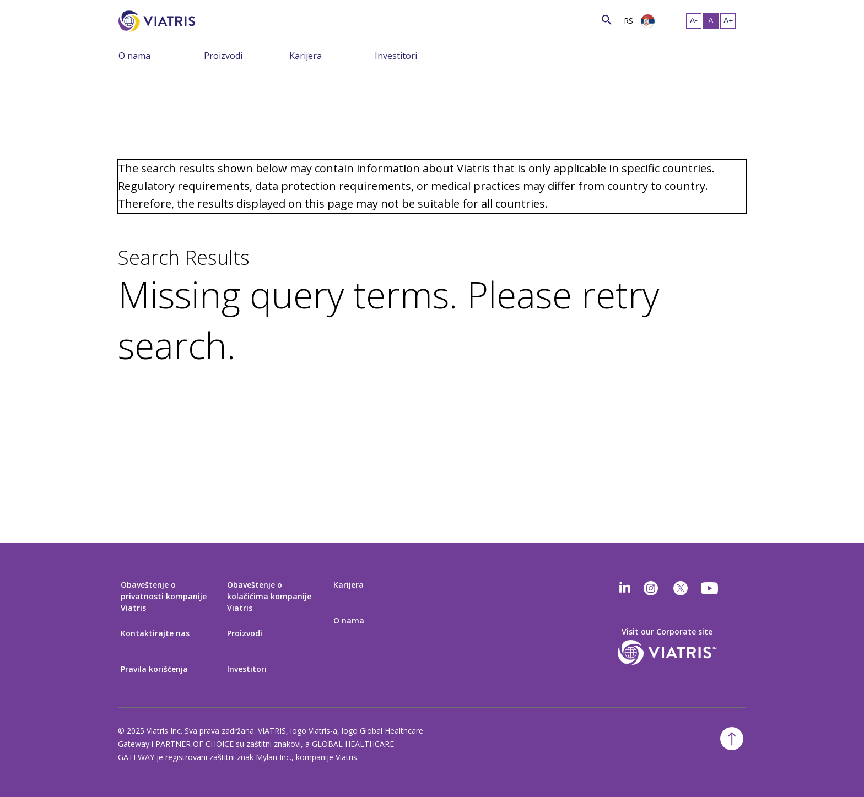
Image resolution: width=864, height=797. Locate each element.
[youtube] (710, 588)
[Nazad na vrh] (731, 738)
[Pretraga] (215, 19)
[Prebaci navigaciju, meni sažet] (195, 55)
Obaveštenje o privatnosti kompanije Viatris (164, 596)
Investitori (396, 56)
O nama (134, 56)
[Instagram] (650, 588)
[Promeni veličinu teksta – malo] (693, 21)
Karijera (305, 56)
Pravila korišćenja (154, 669)
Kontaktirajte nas (155, 633)
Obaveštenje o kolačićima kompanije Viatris (269, 596)
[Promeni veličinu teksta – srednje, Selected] (711, 21)
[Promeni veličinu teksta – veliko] (728, 21)
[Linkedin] (624, 588)
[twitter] (680, 588)
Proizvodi (223, 56)
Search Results (184, 258)
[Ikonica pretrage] (607, 20)
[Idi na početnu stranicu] (158, 21)
